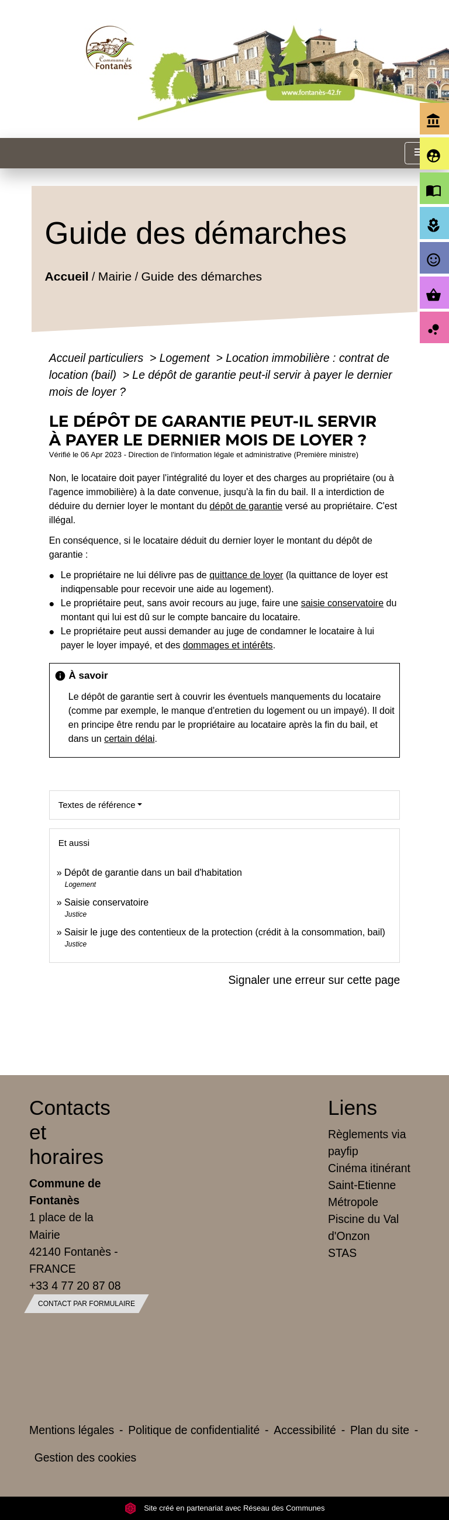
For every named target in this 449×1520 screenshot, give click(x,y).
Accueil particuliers (98, 357)
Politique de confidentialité (194, 1430)
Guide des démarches (201, 275)
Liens (352, 1107)
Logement (186, 357)
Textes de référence (97, 805)
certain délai (129, 739)
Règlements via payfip (367, 1143)
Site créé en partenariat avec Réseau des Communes (225, 1508)
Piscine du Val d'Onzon (363, 1227)
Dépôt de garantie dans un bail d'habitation (153, 873)
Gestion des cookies (85, 1457)
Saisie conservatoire (106, 902)
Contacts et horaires (69, 1132)
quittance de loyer (246, 575)
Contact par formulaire (86, 1304)
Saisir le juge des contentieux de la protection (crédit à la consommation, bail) (224, 932)
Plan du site (379, 1430)
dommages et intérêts (228, 645)
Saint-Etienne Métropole (362, 1193)
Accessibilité (305, 1430)
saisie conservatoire (342, 603)
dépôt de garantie (246, 506)
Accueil (66, 275)
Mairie (115, 275)
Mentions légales (71, 1430)
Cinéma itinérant (369, 1168)
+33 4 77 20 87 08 (75, 1285)
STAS (342, 1252)
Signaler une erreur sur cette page (314, 979)
